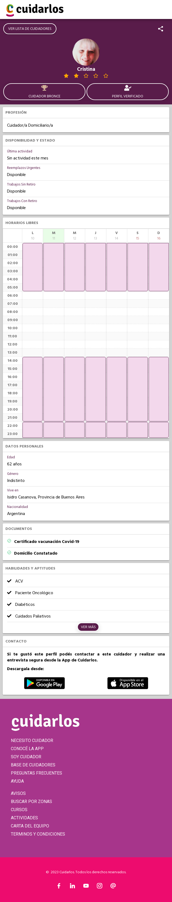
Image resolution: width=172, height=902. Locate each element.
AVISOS (18, 793)
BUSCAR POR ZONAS (31, 801)
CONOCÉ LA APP (27, 748)
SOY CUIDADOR (26, 756)
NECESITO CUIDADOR (32, 740)
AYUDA (17, 781)
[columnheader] (32, 235)
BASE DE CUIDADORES (33, 764)
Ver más (88, 627)
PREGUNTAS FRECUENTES (36, 773)
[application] (33, 267)
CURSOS (19, 809)
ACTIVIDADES (24, 817)
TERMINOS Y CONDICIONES (38, 834)
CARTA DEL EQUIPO (30, 826)
